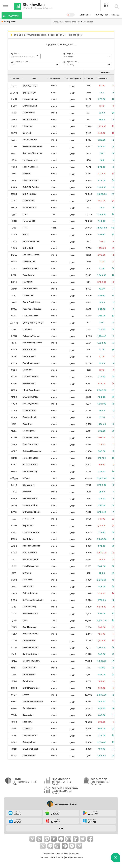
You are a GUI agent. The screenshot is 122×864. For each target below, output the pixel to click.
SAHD (14, 485)
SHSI (14, 180)
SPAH (14, 525)
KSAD (14, 539)
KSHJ (14, 688)
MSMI (14, 194)
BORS (14, 600)
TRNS (14, 593)
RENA (14, 363)
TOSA (14, 410)
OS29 (14, 207)
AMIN (14, 640)
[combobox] (87, 56)
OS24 (14, 370)
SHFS (14, 444)
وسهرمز (14, 85)
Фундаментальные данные (60, 44)
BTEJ (14, 119)
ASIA (14, 424)
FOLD (14, 146)
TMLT (14, 559)
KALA (14, 661)
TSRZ (14, 167)
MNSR (14, 505)
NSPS (14, 755)
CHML (14, 674)
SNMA (14, 288)
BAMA (14, 234)
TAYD (14, 715)
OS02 (14, 153)
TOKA (14, 634)
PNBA (14, 552)
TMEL (14, 613)
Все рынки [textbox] (68, 56)
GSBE (14, 451)
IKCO (14, 112)
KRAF (14, 464)
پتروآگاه (14, 478)
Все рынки (88, 22)
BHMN (14, 471)
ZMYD (14, 133)
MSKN (14, 431)
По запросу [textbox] (69, 64)
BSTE (14, 282)
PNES (14, 187)
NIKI (14, 295)
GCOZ (14, 580)
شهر (14, 519)
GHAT (14, 315)
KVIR (14, 302)
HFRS (14, 390)
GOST (14, 200)
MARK (14, 397)
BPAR (14, 383)
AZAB (14, 417)
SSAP (14, 742)
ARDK (14, 546)
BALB (14, 749)
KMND (14, 221)
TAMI (14, 627)
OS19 (14, 160)
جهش (14, 620)
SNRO (14, 126)
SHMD (14, 458)
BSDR (14, 349)
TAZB (14, 404)
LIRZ (14, 606)
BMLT (14, 106)
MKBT (14, 667)
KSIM (14, 681)
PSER (14, 275)
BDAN (14, 437)
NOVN (14, 248)
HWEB (14, 491)
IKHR (14, 343)
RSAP (14, 498)
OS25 (14, 261)
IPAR (14, 173)
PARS (14, 701)
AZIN (14, 586)
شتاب (14, 227)
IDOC (14, 566)
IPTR (14, 356)
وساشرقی (14, 322)
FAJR (14, 654)
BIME (14, 735)
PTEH (14, 336)
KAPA (14, 309)
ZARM (14, 708)
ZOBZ (14, 268)
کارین (14, 214)
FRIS (14, 728)
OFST (14, 695)
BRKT (14, 532)
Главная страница (72, 22)
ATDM (14, 647)
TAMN (14, 140)
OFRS (14, 722)
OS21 (14, 241)
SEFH (14, 376)
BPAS (14, 512)
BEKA (14, 255)
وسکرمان (14, 92)
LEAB (14, 329)
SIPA (14, 573)
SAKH (14, 99)
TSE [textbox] (13, 64)
